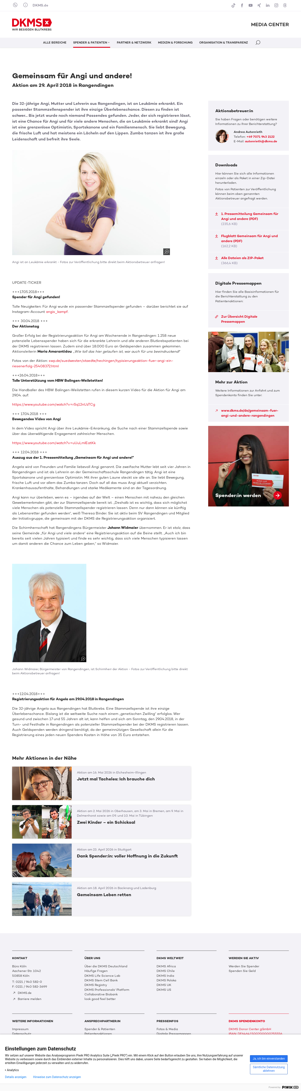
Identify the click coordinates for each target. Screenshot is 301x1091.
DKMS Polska (166, 980)
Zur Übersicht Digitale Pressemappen (236, 319)
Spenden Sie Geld (242, 971)
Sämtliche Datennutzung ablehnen (269, 1068)
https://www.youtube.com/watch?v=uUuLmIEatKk (54, 443)
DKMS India (165, 976)
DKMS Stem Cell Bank (101, 980)
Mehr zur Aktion (248, 377)
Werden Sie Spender (244, 966)
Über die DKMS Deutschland (105, 966)
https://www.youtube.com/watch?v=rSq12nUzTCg (53, 404)
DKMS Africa (166, 966)
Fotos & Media (167, 1029)
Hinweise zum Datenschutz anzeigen (57, 1077)
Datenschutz (21, 1034)
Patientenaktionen (98, 1034)
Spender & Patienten (99, 1029)
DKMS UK (164, 985)
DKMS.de (40, 5)
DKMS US (164, 990)
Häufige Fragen (96, 971)
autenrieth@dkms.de (261, 141)
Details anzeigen (15, 1077)
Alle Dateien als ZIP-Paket (239, 260)
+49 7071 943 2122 (260, 137)
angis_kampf (57, 312)
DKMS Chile (166, 971)
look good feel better (100, 999)
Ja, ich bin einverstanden (269, 1058)
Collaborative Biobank (101, 994)
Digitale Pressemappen (174, 1034)
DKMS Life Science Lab (102, 976)
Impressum (20, 1029)
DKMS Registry (95, 985)
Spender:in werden (248, 466)
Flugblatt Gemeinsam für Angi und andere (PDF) (246, 241)
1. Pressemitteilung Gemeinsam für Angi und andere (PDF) (246, 219)
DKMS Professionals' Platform (106, 990)
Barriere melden (27, 999)
